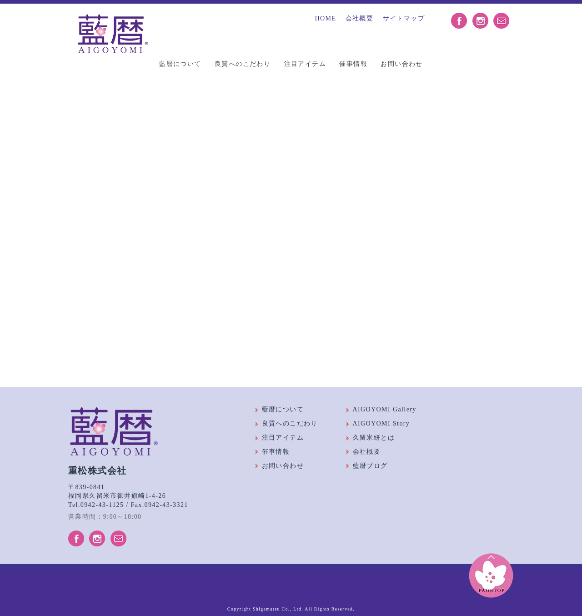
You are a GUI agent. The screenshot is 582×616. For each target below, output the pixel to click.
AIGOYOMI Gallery (384, 409)
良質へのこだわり (243, 63)
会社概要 (360, 18)
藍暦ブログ (370, 465)
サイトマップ (404, 18)
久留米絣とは (374, 437)
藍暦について (180, 63)
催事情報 (353, 63)
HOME (325, 18)
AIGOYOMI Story (381, 424)
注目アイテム (305, 63)
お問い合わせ (401, 63)
